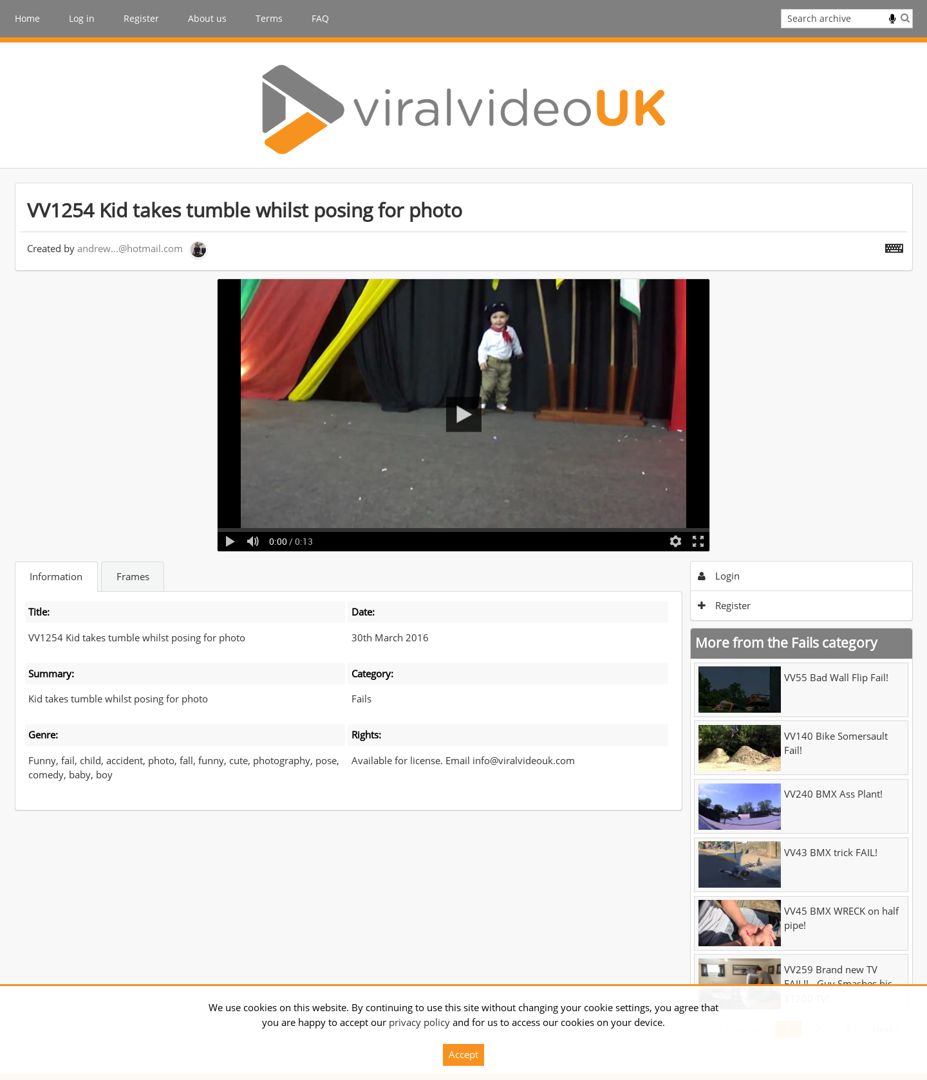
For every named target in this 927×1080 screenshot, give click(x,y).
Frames (133, 576)
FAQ (320, 18)
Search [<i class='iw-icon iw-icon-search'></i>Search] (905, 18)
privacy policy (419, 1022)
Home (27, 18)
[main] (464, 614)
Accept (463, 1054)
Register (141, 18)
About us (207, 18)
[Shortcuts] (894, 245)
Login (719, 575)
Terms (269, 18)
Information (56, 576)
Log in (82, 18)
